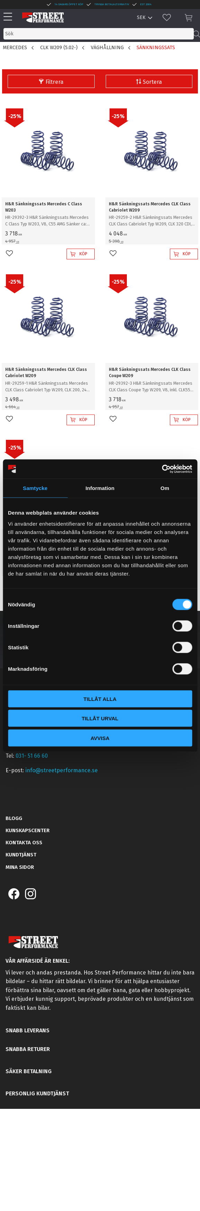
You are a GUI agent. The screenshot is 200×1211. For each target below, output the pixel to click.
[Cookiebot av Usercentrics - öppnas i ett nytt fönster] (161, 468)
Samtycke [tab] (35, 488)
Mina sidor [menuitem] (20, 867)
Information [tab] (100, 488)
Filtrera (54, 82)
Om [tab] (164, 488)
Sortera (152, 82)
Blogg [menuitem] (14, 818)
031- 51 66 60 (32, 756)
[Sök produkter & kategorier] (98, 33)
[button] (9, 17)
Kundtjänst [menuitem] (21, 855)
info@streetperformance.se (61, 770)
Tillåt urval (99, 718)
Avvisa (100, 738)
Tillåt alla (100, 699)
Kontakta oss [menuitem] (24, 842)
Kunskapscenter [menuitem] (28, 830)
